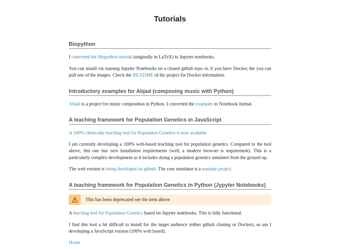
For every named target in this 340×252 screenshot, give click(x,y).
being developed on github (131, 169)
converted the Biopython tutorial (101, 57)
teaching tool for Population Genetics (108, 213)
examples (204, 104)
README (143, 75)
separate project (216, 169)
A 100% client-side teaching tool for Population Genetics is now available (138, 133)
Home (74, 242)
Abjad (74, 104)
